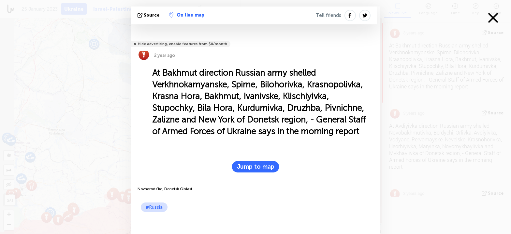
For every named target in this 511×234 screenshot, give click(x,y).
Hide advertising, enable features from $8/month (182, 44)
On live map (186, 15)
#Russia (154, 207)
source (149, 15)
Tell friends (328, 15)
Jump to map (255, 166)
